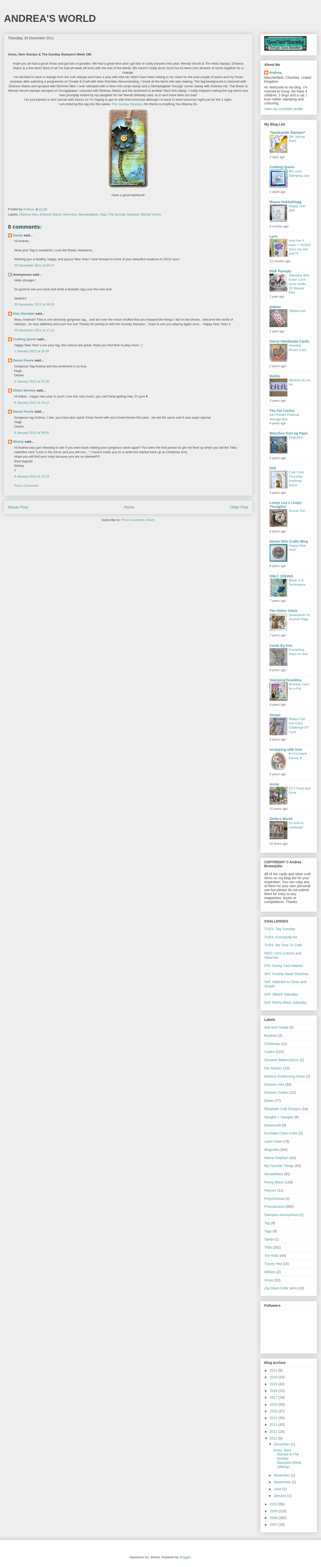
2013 (274, 1425)
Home (129, 507)
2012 (274, 1432)
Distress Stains (50, 214)
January (280, 1496)
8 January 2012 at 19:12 (31, 402)
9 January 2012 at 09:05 (31, 433)
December (282, 1444)
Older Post (239, 507)
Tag (267, 1223)
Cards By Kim (280, 646)
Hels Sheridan (24, 313)
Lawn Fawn (273, 1141)
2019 (274, 1384)
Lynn (273, 236)
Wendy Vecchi (151, 214)
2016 (274, 1404)
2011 (274, 1438)
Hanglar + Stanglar (278, 1117)
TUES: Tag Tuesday (279, 929)
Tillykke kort (297, 311)
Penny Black (274, 1182)
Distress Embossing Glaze (284, 1076)
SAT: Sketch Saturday (281, 994)
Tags (103, 214)
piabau (275, 307)
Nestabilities (273, 1174)
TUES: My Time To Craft (283, 945)
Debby (274, 376)
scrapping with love (285, 749)
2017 (274, 1397)
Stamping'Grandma (285, 680)
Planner (270, 1190)
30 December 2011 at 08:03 (34, 304)
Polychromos (274, 1199)
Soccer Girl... (298, 511)
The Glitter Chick (283, 611)
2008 (274, 1518)
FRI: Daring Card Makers (283, 966)
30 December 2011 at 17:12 (34, 330)
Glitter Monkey (24, 390)
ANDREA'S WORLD (50, 18)
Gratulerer (296, 437)
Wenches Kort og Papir (288, 433)
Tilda (268, 1247)
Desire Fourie (23, 360)
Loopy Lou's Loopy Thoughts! (285, 505)
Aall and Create (276, 1027)
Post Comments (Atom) (138, 520)
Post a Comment (26, 485)
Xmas (268, 1280)
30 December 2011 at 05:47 (34, 265)
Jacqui (274, 715)
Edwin (269, 1101)
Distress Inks (28, 214)
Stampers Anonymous (281, 1215)
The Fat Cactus (281, 411)
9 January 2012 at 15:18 (31, 476)
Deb (272, 468)
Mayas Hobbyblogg (285, 202)
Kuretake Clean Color (281, 1133)
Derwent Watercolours (281, 1060)
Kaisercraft (272, 1125)
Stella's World (280, 819)
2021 (274, 1370)
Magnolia (271, 1150)
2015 (274, 1411)
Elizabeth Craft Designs (282, 1109)
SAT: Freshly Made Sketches (286, 974)
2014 (274, 1418)
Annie (274, 784)
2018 (274, 1391)
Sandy (18, 235)
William (269, 1272)
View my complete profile (283, 109)
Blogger (184, 1557)
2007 (274, 1524)
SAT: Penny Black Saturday (285, 1002)
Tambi (268, 1239)
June (278, 1489)
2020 (274, 1377)
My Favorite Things (279, 1166)
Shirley (18, 441)
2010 (274, 1504)
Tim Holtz (271, 1256)
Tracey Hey (273, 1264)
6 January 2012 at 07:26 (31, 381)
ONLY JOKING (281, 576)
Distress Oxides (276, 1092)
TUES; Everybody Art (280, 937)
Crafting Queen (24, 339)
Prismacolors (274, 1207)
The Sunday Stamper (123, 214)
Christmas (272, 1044)
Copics (269, 1052)
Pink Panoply (280, 271)
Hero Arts (69, 214)
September (283, 1482)
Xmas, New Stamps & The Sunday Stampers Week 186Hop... (287, 1458)
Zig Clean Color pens (280, 1288)
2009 (274, 1511)
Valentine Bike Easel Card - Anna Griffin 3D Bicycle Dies (299, 283)
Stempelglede (88, 214)
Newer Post (18, 507)
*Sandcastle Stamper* (287, 132)
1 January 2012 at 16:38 (31, 351)
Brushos (270, 1036)
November (282, 1475)
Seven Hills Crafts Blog (288, 541)
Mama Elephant (276, 1158)
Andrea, (275, 73)
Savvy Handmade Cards (289, 341)
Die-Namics (273, 1068)
